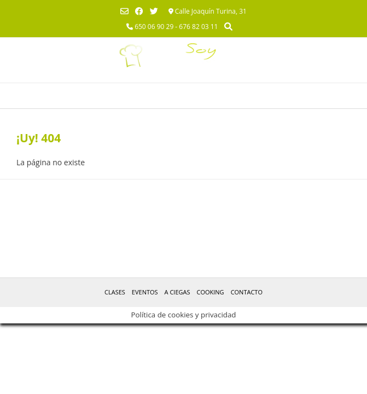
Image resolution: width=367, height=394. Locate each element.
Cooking (210, 292)
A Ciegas (177, 292)
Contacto (247, 292)
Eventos (145, 292)
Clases (114, 292)
